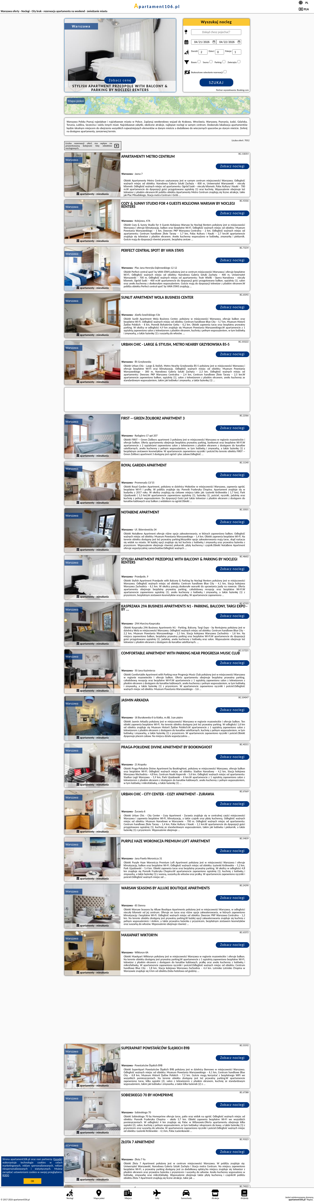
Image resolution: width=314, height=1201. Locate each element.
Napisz (310, 1199)
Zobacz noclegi (232, 166)
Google (58, 1159)
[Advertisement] (157, 1010)
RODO (5, 1175)
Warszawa (72, 160)
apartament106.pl (157, 6)
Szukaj (216, 82)
